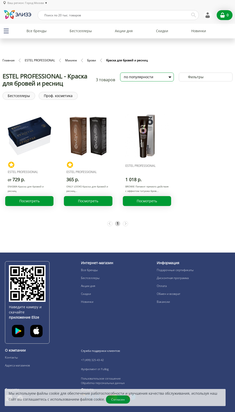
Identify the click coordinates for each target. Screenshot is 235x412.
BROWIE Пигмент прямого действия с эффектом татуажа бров (147, 189)
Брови (91, 60)
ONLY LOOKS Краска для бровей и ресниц (87, 189)
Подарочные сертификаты (175, 270)
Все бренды (36, 30)
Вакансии (163, 302)
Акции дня (124, 30)
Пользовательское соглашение (101, 378)
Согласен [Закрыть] (118, 399)
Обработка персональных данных (103, 383)
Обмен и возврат (168, 294)
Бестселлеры (81, 30)
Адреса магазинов (17, 365)
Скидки (162, 30)
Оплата (162, 286)
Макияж (71, 60)
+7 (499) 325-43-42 (92, 360)
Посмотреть (29, 201)
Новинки (198, 30)
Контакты (11, 357)
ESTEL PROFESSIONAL (40, 60)
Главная (8, 60)
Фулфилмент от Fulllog (95, 369)
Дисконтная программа (173, 278)
